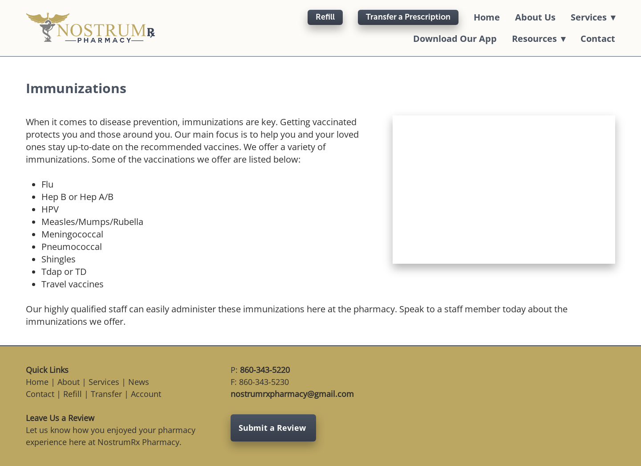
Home (487, 17)
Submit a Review (273, 427)
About (68, 382)
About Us (535, 17)
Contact (597, 38)
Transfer (106, 394)
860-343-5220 (265, 370)
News (138, 382)
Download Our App (455, 38)
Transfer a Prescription (408, 16)
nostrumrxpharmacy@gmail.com (292, 394)
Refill (325, 16)
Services (104, 382)
